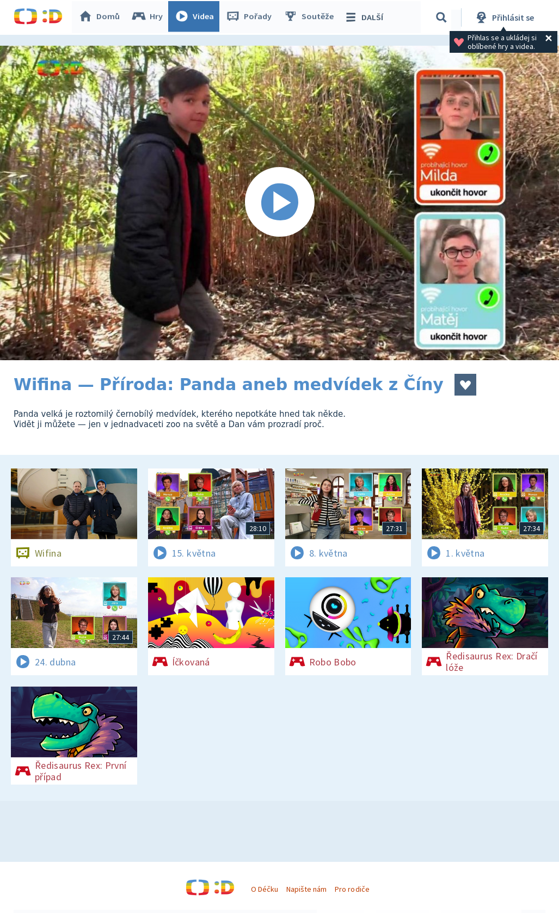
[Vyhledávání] (443, 17)
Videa (196, 17)
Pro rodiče (352, 889)
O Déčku (264, 889)
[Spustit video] (279, 203)
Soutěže (310, 17)
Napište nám (306, 889)
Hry (149, 17)
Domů (101, 17)
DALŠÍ (365, 17)
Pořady (251, 17)
